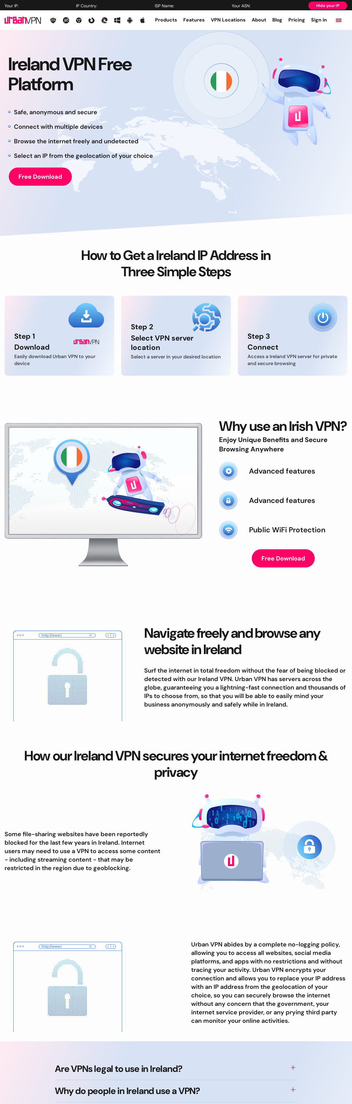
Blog (277, 20)
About (259, 20)
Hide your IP (327, 5)
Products (166, 20)
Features (194, 20)
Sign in (319, 20)
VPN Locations (228, 20)
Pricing (296, 20)
